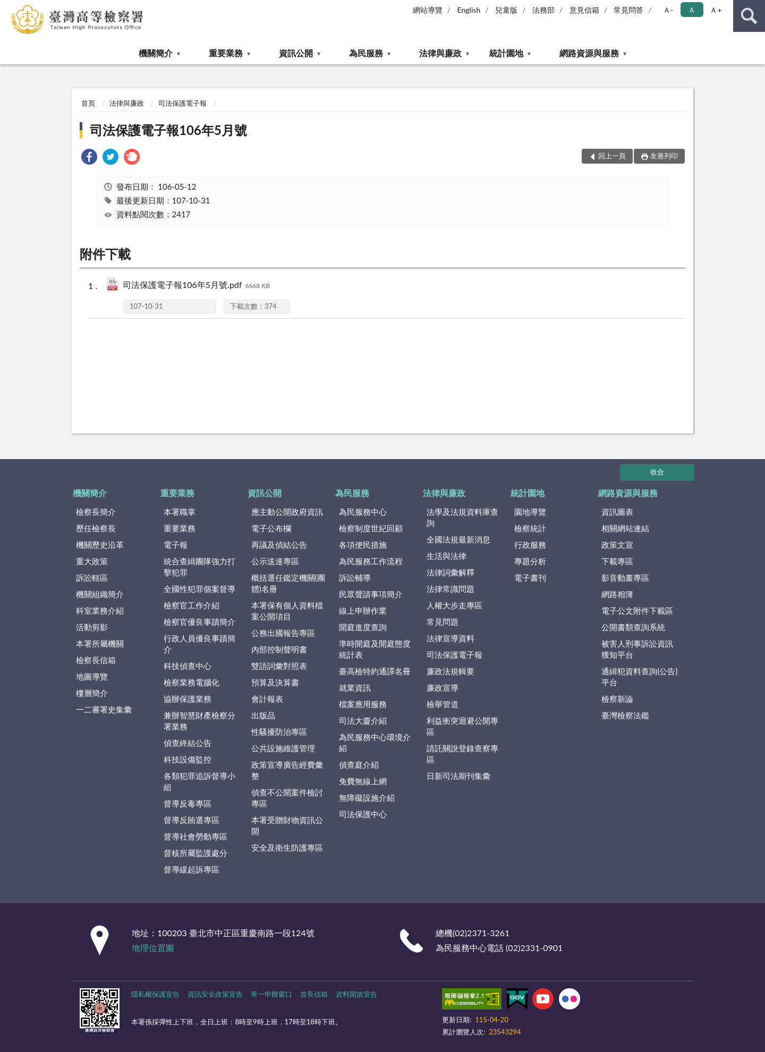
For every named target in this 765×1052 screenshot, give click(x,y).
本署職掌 (180, 511)
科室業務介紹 (100, 610)
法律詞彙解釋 (450, 572)
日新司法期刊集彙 (458, 775)
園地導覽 (530, 511)
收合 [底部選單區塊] (657, 472)
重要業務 (226, 53)
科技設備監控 (187, 759)
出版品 (263, 715)
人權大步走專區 (454, 605)
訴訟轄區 (92, 577)
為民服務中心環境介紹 (375, 742)
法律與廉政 (440, 53)
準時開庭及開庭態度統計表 (375, 649)
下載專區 (617, 561)
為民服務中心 (363, 511)
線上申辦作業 (363, 610)
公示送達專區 (275, 561)
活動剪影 (92, 627)
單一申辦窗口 (271, 994)
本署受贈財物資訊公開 (287, 825)
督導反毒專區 (187, 803)
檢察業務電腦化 (191, 682)
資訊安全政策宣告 (215, 994)
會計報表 (267, 698)
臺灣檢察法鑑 (625, 715)
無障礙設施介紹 (367, 797)
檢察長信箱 (96, 660)
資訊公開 (296, 53)
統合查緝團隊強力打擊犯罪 (199, 566)
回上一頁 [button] (612, 155)
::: (8, 8)
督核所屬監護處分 (195, 853)
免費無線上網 (363, 781)
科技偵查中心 (187, 666)
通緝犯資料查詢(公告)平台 (639, 676)
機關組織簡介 (100, 594)
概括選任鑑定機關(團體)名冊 (288, 583)
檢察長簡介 (96, 511)
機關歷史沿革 (100, 544)
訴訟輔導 (355, 577)
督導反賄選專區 (191, 820)
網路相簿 (617, 594)
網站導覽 (428, 9)
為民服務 (366, 53)
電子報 (176, 544)
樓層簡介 (92, 693)
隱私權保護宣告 (155, 994)
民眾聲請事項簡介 (371, 594)
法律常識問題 (450, 588)
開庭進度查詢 (363, 627)
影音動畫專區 (625, 577)
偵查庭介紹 (359, 764)
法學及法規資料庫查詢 (462, 517)
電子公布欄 (271, 528)
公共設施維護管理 (283, 748)
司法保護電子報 (182, 103)
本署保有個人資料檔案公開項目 (287, 610)
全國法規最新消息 (458, 539)
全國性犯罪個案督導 (199, 588)
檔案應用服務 (363, 704)
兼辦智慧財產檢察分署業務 (199, 720)
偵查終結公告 (187, 743)
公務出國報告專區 (283, 633)
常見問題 (442, 621)
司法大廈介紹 (363, 720)
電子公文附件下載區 (637, 610)
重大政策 (92, 561)
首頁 (88, 103)
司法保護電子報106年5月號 (168, 130)
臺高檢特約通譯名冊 (375, 671)
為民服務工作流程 (371, 561)
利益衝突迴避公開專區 (462, 726)
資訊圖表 (617, 511)
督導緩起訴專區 (191, 869)
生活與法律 (446, 556)
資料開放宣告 (356, 994)
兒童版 (506, 9)
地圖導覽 (92, 676)
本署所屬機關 (100, 643)
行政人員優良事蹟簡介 (199, 643)
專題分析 (530, 561)
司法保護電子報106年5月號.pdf (196, 285)
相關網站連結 (625, 528)
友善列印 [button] (664, 155)
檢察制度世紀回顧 (371, 528)
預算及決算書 (275, 682)
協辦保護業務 (187, 698)
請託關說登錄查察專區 (462, 753)
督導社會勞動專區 (195, 836)
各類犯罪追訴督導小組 (199, 781)
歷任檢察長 (96, 528)
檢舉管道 (442, 704)
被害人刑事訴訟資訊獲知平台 (637, 649)
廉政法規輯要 (450, 671)
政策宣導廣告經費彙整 (287, 770)
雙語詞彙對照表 (279, 666)
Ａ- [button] (668, 9)
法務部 (543, 9)
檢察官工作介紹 (191, 605)
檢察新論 (617, 698)
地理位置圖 (153, 948)
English (469, 9)
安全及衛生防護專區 (287, 847)
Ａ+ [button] (715, 9)
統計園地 (506, 53)
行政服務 (530, 544)
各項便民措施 (363, 544)
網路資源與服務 (589, 53)
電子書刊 (530, 577)
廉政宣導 (442, 687)
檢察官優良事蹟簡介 (199, 621)
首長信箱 (314, 994)
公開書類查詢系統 (633, 627)
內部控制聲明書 (279, 649)
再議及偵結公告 (279, 544)
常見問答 (628, 9)
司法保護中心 (363, 814)
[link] (89, 158)
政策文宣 (617, 544)
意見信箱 (584, 9)
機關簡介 (156, 53)
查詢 (749, 16)
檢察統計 (530, 528)
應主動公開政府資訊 (287, 511)
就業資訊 (355, 687)
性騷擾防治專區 (279, 731)
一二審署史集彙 (104, 709)
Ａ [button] (691, 9)
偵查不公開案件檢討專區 (287, 797)
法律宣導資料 (450, 638)
